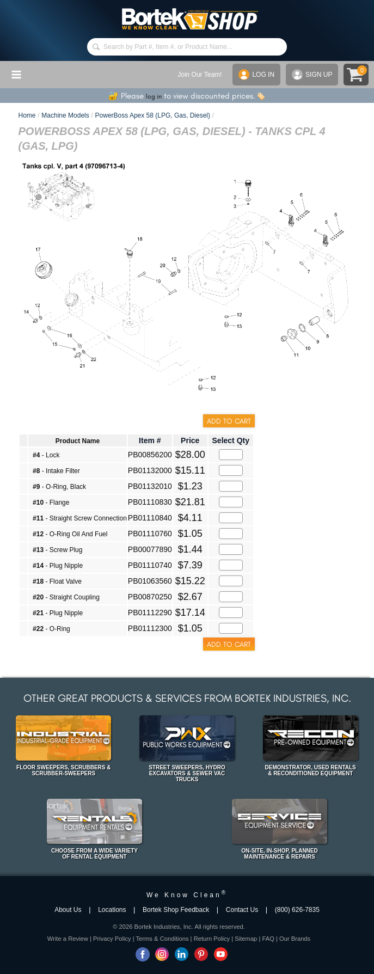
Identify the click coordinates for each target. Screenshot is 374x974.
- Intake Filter (56, 471)
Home (26, 115)
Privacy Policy (112, 938)
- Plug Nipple (58, 565)
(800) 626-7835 (297, 910)
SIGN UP (312, 74)
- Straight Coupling (66, 597)
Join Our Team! (199, 74)
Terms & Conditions (162, 938)
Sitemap (246, 938)
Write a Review (67, 938)
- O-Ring (51, 629)
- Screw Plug (57, 550)
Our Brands (294, 938)
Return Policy (212, 938)
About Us (67, 910)
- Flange (51, 502)
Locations (112, 910)
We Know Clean (187, 895)
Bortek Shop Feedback (176, 910)
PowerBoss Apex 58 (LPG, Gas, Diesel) (152, 115)
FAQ (268, 938)
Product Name (78, 441)
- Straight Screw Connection (80, 518)
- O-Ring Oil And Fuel (70, 534)
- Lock (46, 455)
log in (154, 96)
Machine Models (65, 115)
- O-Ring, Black (59, 487)
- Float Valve (57, 581)
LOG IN (256, 74)
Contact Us (242, 910)
